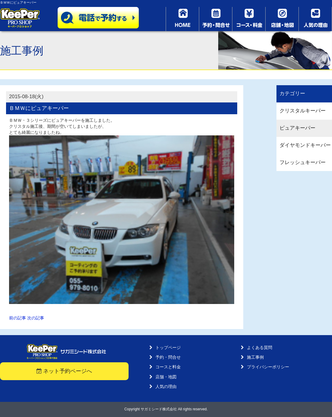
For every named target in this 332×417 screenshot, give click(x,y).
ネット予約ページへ (64, 371)
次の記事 (35, 317)
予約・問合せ (168, 357)
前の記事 (17, 317)
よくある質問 (259, 347)
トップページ (168, 347)
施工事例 (255, 357)
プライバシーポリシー (268, 366)
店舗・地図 (166, 376)
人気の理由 (166, 386)
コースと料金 (168, 366)
